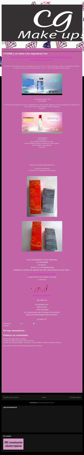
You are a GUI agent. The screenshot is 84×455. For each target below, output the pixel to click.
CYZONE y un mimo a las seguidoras (20, 325)
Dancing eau (36, 325)
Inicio (44, 397)
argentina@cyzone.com (42, 167)
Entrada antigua (75, 397)
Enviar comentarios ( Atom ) (46, 402)
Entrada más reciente (10, 397)
